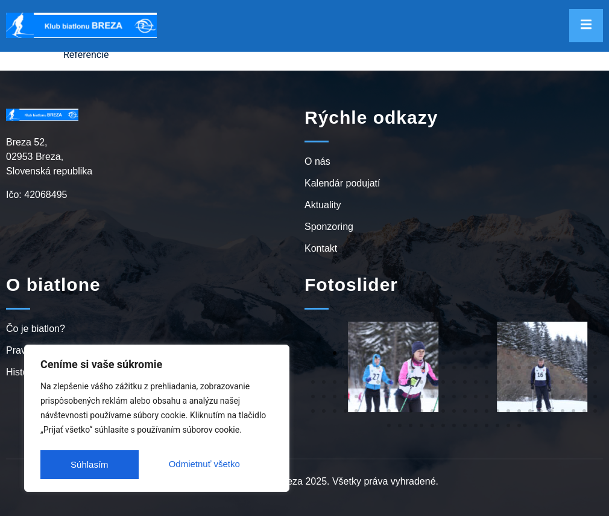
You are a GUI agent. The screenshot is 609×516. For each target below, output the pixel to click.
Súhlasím (225, 464)
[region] (156, 420)
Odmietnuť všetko (105, 464)
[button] (313, 353)
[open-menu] (586, 25)
